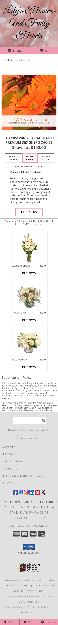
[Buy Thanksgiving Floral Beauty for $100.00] (29, 212)
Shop (14, 50)
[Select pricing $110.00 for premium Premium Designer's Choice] (46, 158)
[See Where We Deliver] (29, 438)
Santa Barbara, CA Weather (22, 596)
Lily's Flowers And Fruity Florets (29, 23)
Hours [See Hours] (48, 622)
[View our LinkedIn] (31, 494)
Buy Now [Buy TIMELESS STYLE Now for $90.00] (29, 320)
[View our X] (43, 494)
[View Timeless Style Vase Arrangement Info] (29, 295)
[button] (29, 547)
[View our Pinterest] (37, 494)
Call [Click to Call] (9, 622)
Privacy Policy (15, 607)
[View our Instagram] (26, 494)
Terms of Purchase (38, 607)
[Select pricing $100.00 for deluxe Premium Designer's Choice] (30, 158)
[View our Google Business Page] (20, 494)
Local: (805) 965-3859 (29, 518)
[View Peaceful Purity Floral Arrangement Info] (29, 342)
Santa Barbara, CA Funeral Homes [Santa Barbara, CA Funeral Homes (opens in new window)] (24, 580)
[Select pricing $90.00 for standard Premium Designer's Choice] (13, 158)
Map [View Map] (29, 622)
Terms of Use (29, 612)
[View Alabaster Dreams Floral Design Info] (29, 248)
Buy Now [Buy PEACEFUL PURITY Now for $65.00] (29, 367)
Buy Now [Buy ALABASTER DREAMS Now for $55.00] (29, 273)
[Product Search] (29, 420)
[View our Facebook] (15, 494)
